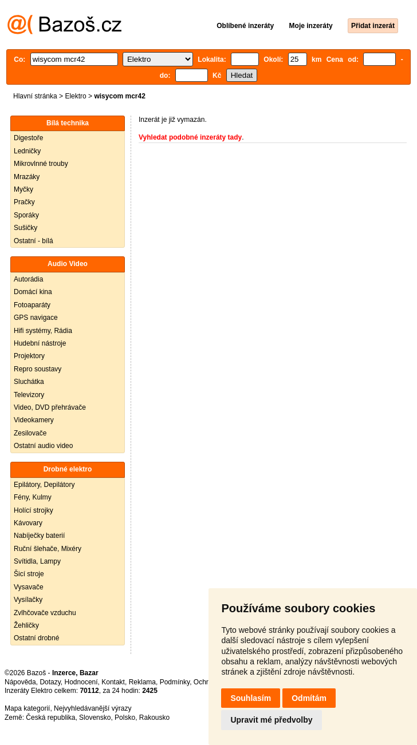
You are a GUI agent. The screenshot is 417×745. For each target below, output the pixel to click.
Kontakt (113, 682)
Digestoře (28, 138)
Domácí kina (33, 292)
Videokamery (34, 420)
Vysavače (29, 587)
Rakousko (154, 718)
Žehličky (26, 625)
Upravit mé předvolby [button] (271, 719)
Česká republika (50, 718)
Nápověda (20, 682)
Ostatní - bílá (33, 241)
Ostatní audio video (43, 446)
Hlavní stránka (35, 96)
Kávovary (28, 523)
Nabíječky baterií (39, 536)
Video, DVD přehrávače (50, 407)
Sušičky (25, 228)
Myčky (23, 189)
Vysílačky (28, 600)
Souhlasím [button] (250, 698)
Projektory (29, 356)
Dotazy (50, 682)
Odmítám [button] (309, 698)
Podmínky (175, 682)
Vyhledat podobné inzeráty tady (190, 137)
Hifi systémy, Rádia (43, 331)
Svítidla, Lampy (37, 561)
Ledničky (27, 151)
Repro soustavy (37, 369)
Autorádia (28, 279)
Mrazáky (27, 177)
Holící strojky (33, 510)
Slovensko (95, 718)
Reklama (142, 682)
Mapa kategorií (27, 708)
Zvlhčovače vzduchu (45, 613)
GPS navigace (36, 318)
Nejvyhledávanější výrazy (92, 708)
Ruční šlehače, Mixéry (47, 549)
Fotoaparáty (32, 305)
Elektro (75, 96)
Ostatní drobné (36, 638)
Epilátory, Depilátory (44, 485)
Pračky (24, 202)
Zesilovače (30, 433)
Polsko (125, 718)
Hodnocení (81, 682)
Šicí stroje (29, 574)
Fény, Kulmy (33, 497)
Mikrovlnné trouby (41, 164)
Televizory (29, 395)
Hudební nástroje (40, 343)
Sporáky (26, 215)
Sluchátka (29, 382)
